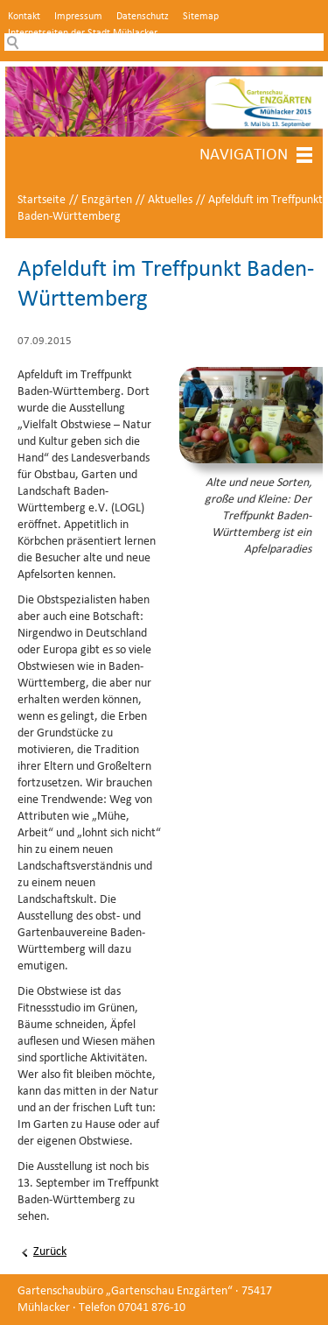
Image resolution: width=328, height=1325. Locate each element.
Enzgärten (106, 200)
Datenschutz (142, 16)
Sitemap (201, 16)
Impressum (78, 16)
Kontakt (24, 16)
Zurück (49, 1251)
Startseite (41, 200)
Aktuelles (170, 200)
